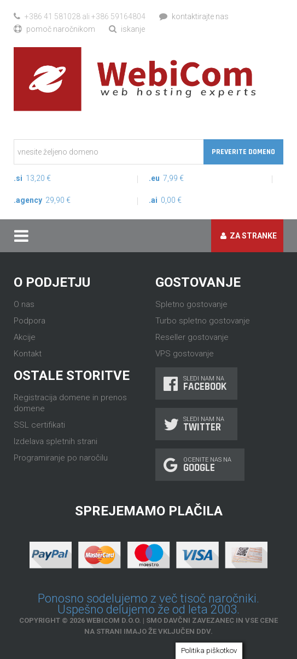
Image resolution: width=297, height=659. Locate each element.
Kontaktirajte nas (194, 16)
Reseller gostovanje (192, 337)
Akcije (25, 337)
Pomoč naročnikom (54, 29)
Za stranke (248, 235)
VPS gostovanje (184, 354)
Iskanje (127, 29)
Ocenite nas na (200, 464)
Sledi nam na (196, 383)
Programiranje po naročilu (61, 458)
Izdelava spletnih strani (55, 441)
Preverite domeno (243, 152)
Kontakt (28, 354)
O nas (24, 304)
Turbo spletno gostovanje (202, 321)
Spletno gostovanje (191, 304)
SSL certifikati (39, 425)
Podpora (29, 321)
